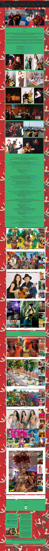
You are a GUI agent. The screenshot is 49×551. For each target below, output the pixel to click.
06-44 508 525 (31, 51)
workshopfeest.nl (33, 163)
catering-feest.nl (9, 517)
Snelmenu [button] (9, 6)
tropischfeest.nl (30, 170)
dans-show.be (36, 162)
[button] (12, 497)
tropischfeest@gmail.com (27, 334)
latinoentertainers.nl (34, 180)
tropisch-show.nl (29, 169)
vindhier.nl (25, 505)
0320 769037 (26, 333)
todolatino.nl (14, 518)
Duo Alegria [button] (4, 6)
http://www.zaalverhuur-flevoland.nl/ (28, 48)
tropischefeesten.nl (28, 171)
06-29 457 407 (27, 51)
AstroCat (25, 545)
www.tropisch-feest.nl (24, 188)
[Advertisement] (24, 549)
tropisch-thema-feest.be (34, 184)
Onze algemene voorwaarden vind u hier (26, 542)
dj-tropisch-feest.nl (33, 181)
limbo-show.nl (38, 164)
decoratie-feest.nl (31, 183)
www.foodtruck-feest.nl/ (27, 49)
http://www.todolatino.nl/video (25, 47)
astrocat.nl (14, 526)
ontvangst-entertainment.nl (35, 161)
